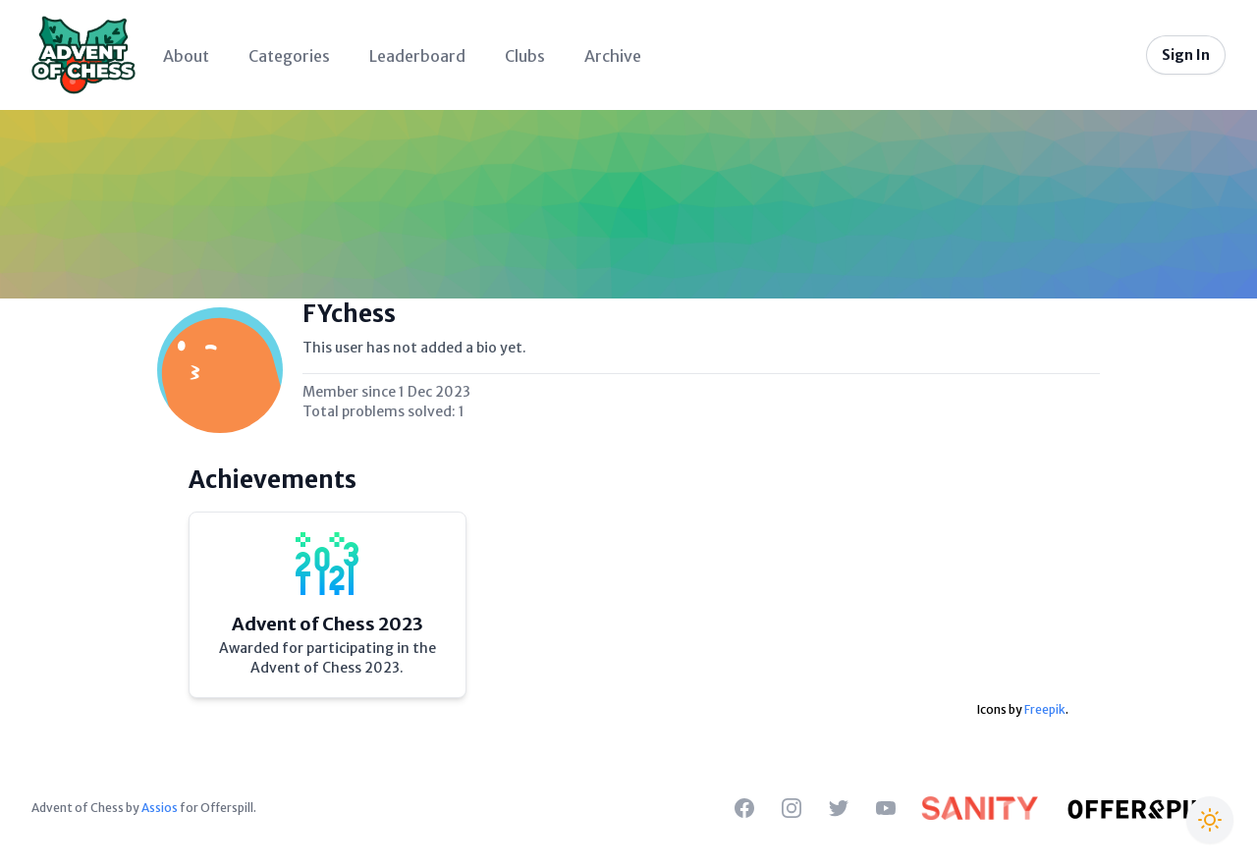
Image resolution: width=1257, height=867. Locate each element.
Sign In (1186, 55)
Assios (159, 807)
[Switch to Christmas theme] (1209, 819)
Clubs (525, 56)
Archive (612, 56)
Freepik (1045, 709)
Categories (289, 56)
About (186, 56)
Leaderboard (417, 56)
